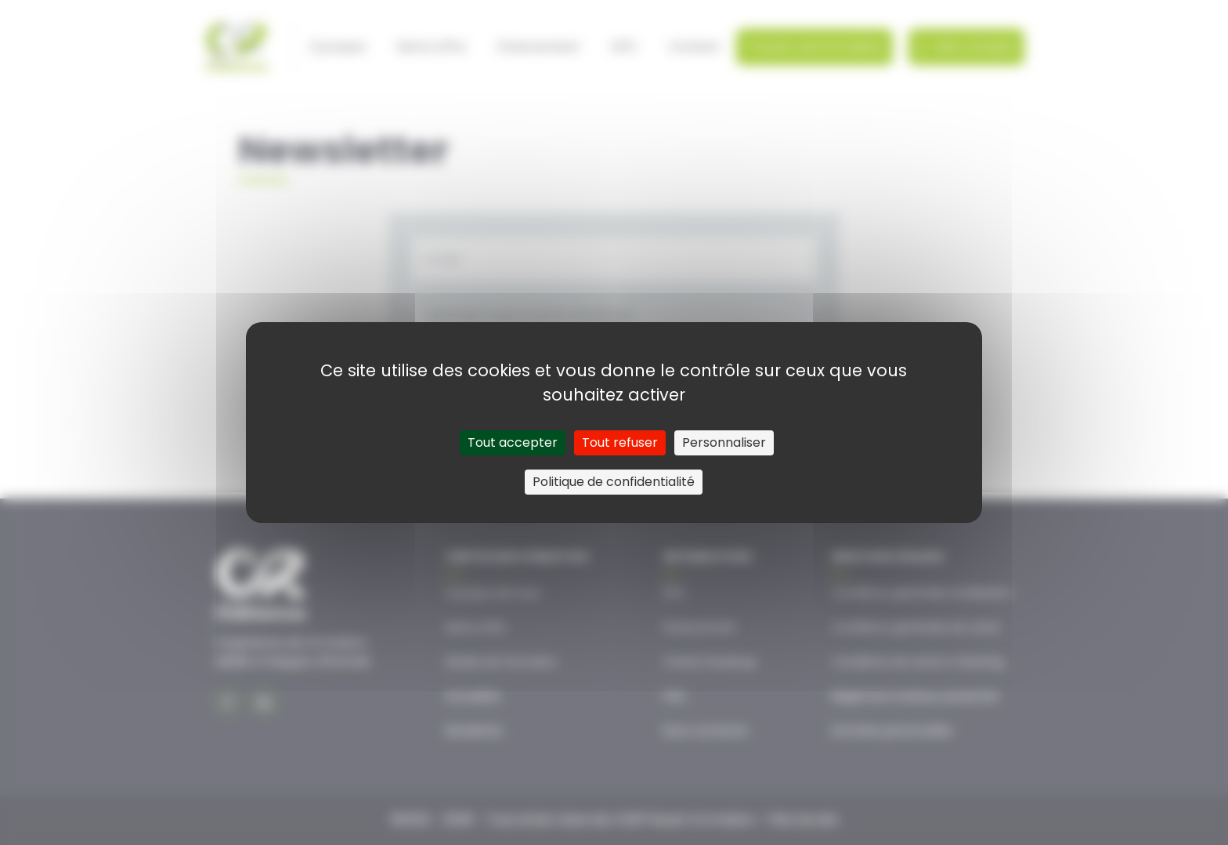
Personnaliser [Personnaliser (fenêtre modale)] (724, 442)
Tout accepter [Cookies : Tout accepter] (513, 442)
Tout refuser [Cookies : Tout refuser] (620, 442)
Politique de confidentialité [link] (614, 482)
